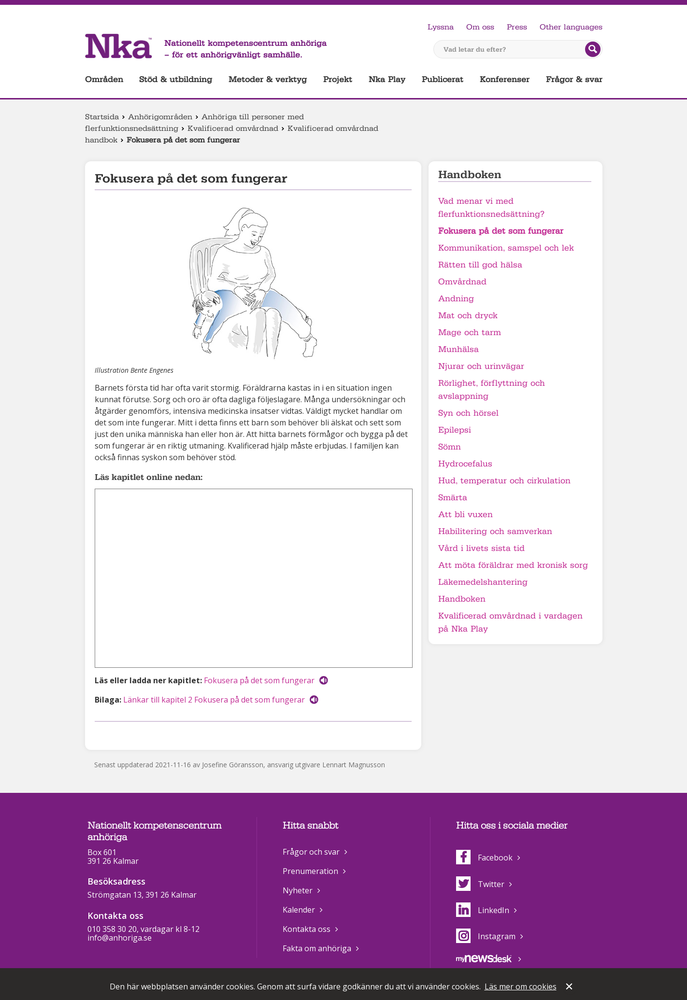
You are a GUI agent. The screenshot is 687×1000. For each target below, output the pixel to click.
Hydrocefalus (465, 464)
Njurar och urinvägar (481, 366)
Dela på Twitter (115, 734)
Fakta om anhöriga (317, 948)
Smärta (452, 498)
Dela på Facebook (100, 734)
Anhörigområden (160, 117)
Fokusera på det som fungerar (259, 680)
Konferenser (505, 79)
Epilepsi (454, 430)
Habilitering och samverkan (495, 531)
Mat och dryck (468, 315)
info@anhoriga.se (119, 937)
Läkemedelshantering (483, 582)
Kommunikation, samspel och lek (506, 248)
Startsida (102, 117)
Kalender (299, 909)
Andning (456, 299)
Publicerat (442, 79)
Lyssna (441, 27)
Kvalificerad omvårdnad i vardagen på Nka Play (510, 622)
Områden (104, 79)
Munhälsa (458, 349)
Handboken (462, 599)
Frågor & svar (574, 79)
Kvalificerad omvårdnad (232, 128)
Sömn (449, 447)
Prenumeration (310, 871)
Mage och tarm (469, 332)
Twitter (480, 884)
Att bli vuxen (465, 514)
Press (517, 27)
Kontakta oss (306, 929)
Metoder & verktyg (268, 79)
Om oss (480, 27)
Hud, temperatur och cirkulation (504, 481)
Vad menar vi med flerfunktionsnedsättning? (491, 207)
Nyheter (298, 890)
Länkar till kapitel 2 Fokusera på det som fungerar (214, 699)
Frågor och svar (311, 851)
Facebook (484, 857)
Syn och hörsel (468, 413)
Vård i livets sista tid (481, 548)
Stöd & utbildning (175, 79)
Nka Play (387, 79)
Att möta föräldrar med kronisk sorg (513, 565)
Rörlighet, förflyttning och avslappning (491, 389)
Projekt (337, 79)
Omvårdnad (462, 282)
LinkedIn (482, 910)
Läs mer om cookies (521, 986)
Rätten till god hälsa (480, 265)
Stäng (570, 987)
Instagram (485, 936)
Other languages (571, 27)
